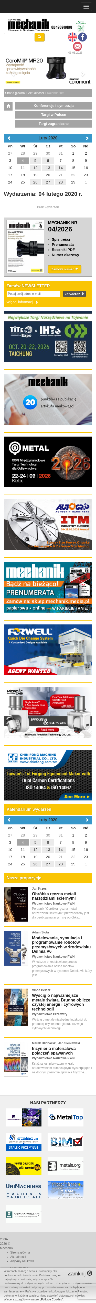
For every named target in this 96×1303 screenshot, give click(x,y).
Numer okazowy (65, 255)
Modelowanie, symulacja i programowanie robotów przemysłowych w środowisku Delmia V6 (61, 945)
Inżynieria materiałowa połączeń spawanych (54, 1050)
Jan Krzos (39, 888)
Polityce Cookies (51, 1299)
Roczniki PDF (63, 250)
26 (35, 864)
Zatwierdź (74, 294)
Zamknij (80, 1273)
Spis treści (61, 239)
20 (48, 857)
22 (73, 857)
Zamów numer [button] (64, 269)
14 (60, 849)
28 (23, 835)
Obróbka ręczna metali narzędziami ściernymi (54, 896)
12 (35, 849)
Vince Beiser (41, 990)
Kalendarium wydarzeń (29, 809)
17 (10, 857)
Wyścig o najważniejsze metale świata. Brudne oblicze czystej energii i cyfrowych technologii (61, 1002)
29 (35, 835)
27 (10, 835)
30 (48, 835)
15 (73, 849)
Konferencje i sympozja (53, 106)
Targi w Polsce (53, 115)
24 (10, 864)
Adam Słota (40, 932)
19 (35, 857)
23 (86, 857)
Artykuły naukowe (22, 1261)
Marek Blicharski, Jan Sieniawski (56, 1043)
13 (48, 849)
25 (23, 864)
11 (23, 849)
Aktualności (36, 93)
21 (60, 857)
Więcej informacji (22, 302)
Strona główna (15, 93)
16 (86, 849)
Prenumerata (63, 245)
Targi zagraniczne (54, 124)
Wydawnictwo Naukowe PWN (53, 903)
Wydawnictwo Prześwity (49, 1014)
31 (60, 835)
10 (10, 849)
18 (23, 857)
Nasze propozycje (24, 878)
